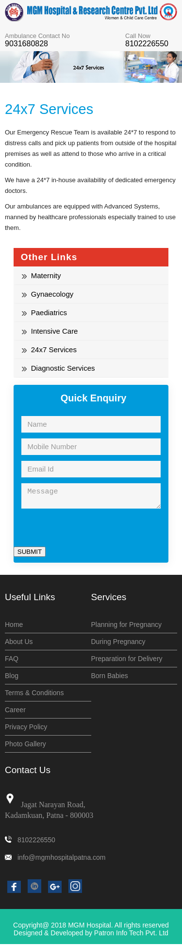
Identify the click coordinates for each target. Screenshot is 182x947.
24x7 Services (49, 349)
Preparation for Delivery (127, 661)
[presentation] (87, 530)
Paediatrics (44, 312)
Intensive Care (50, 331)
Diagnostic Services (58, 368)
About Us (19, 644)
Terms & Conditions (34, 696)
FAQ (11, 661)
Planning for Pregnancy (126, 627)
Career (15, 713)
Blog (11, 678)
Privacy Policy (26, 730)
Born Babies (109, 678)
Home (14, 627)
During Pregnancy (118, 644)
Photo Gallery (25, 747)
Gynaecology (48, 294)
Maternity (41, 275)
